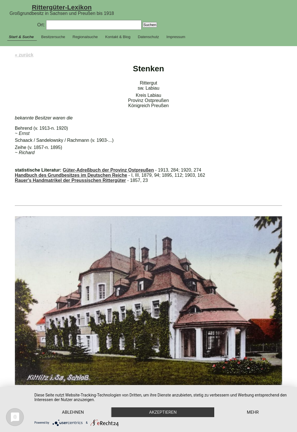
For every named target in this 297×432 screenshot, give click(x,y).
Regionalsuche (85, 37)
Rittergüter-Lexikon (62, 7)
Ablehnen (73, 412)
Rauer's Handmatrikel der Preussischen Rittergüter (70, 180)
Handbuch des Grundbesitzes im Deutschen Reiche (71, 175)
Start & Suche (21, 37)
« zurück (24, 54)
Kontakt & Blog (117, 37)
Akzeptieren (162, 412)
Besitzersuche (53, 37)
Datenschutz (148, 37)
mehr (253, 412)
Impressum (175, 37)
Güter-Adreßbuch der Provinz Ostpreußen (108, 170)
